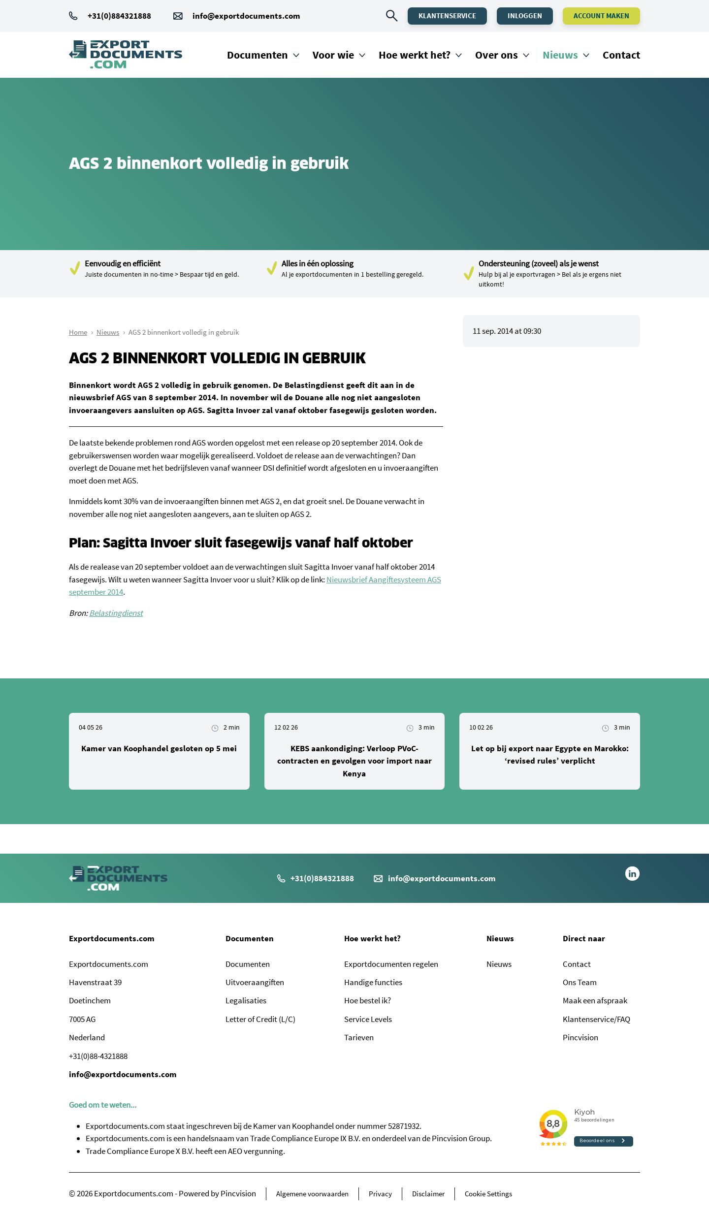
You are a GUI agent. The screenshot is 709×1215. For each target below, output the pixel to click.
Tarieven (359, 1037)
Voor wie (333, 55)
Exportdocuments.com (112, 938)
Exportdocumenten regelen (391, 964)
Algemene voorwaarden (312, 1193)
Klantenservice (447, 15)
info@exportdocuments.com (246, 15)
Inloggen (525, 15)
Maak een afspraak (595, 1000)
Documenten (257, 55)
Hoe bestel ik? (367, 1000)
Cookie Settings (488, 1193)
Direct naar (584, 938)
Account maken (601, 15)
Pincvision (580, 1037)
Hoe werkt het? (415, 55)
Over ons (496, 55)
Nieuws (560, 55)
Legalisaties (246, 1000)
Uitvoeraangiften (255, 982)
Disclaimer (428, 1193)
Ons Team (580, 982)
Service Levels (368, 1019)
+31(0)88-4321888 (98, 1056)
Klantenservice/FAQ (596, 1019)
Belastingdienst (116, 613)
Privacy (380, 1193)
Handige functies (373, 982)
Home (78, 332)
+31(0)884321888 (110, 15)
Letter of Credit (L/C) (260, 1019)
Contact (621, 55)
